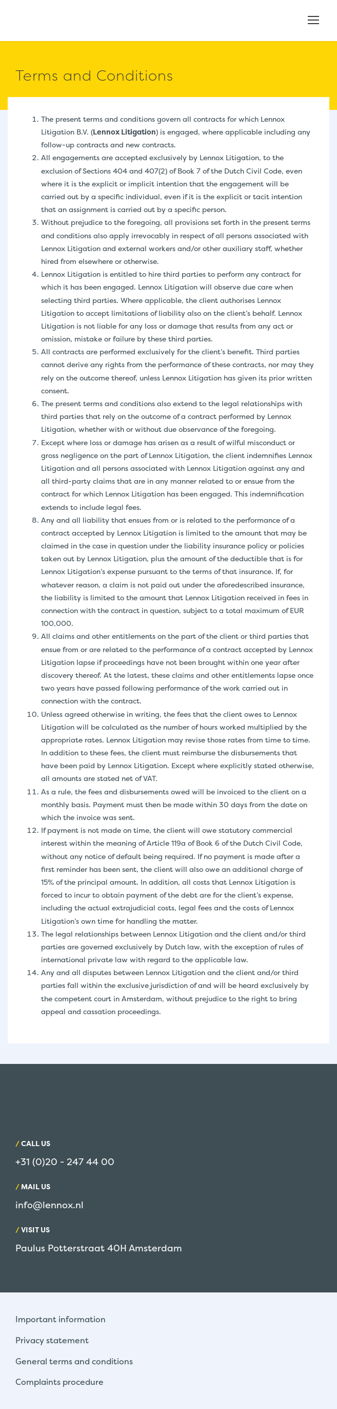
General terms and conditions (74, 1361)
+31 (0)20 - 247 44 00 (64, 1161)
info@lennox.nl (49, 1204)
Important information (60, 1319)
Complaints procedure (59, 1381)
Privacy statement (52, 1340)
